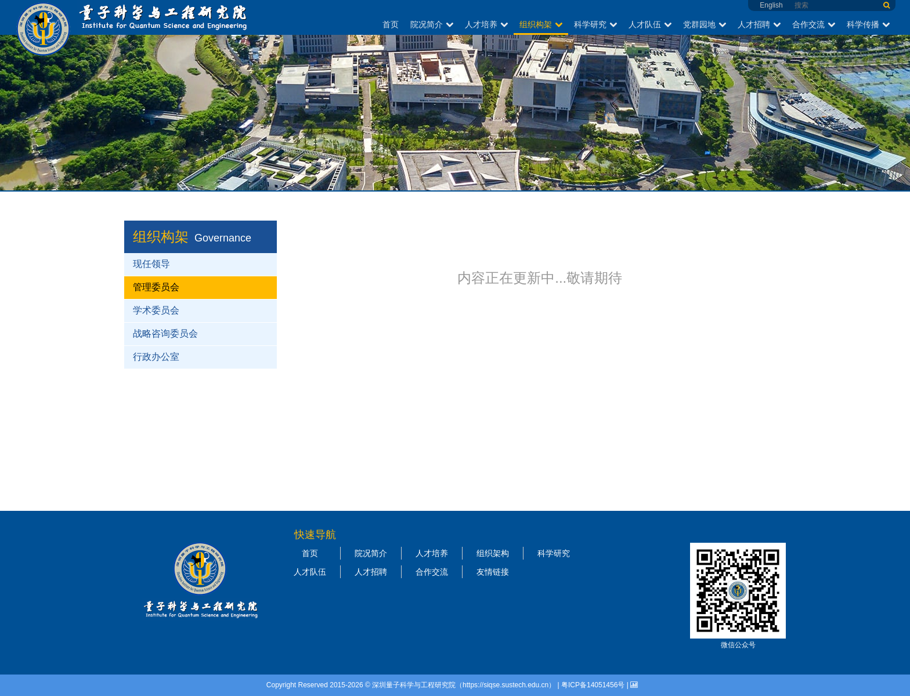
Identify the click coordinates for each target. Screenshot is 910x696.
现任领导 (151, 264)
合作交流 (813, 24)
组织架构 (492, 553)
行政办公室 (156, 357)
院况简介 (431, 24)
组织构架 (540, 24)
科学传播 (868, 24)
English (771, 5)
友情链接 (492, 571)
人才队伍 (650, 24)
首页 (390, 24)
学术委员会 (156, 310)
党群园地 (704, 24)
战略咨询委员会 (165, 333)
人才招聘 (759, 24)
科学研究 (595, 24)
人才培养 (486, 24)
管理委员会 (156, 287)
